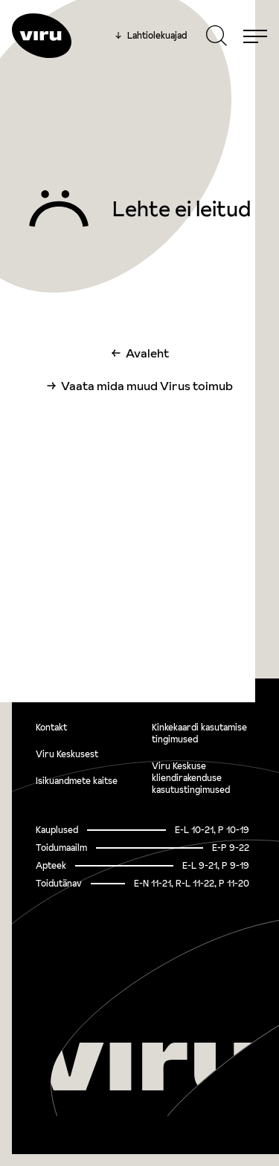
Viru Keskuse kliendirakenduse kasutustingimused (191, 777)
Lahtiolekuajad (151, 36)
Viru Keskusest (67, 754)
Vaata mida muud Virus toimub (147, 385)
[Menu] (255, 36)
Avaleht (147, 353)
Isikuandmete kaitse (77, 780)
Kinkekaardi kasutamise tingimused (199, 733)
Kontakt (51, 727)
